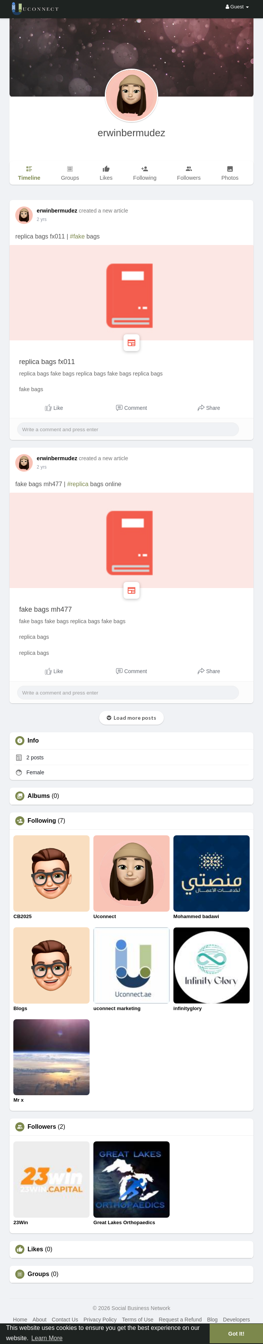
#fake (77, 236)
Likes (35, 1249)
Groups (38, 1274)
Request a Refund (180, 1320)
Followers (41, 1127)
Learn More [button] (47, 1338)
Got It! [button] (236, 1334)
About (39, 1320)
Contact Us (65, 1320)
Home (20, 1320)
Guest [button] (237, 7)
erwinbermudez (131, 133)
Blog (212, 1320)
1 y (40, 219)
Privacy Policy (100, 1320)
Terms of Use (137, 1320)
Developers (236, 1320)
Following (41, 821)
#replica (77, 484)
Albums (38, 796)
